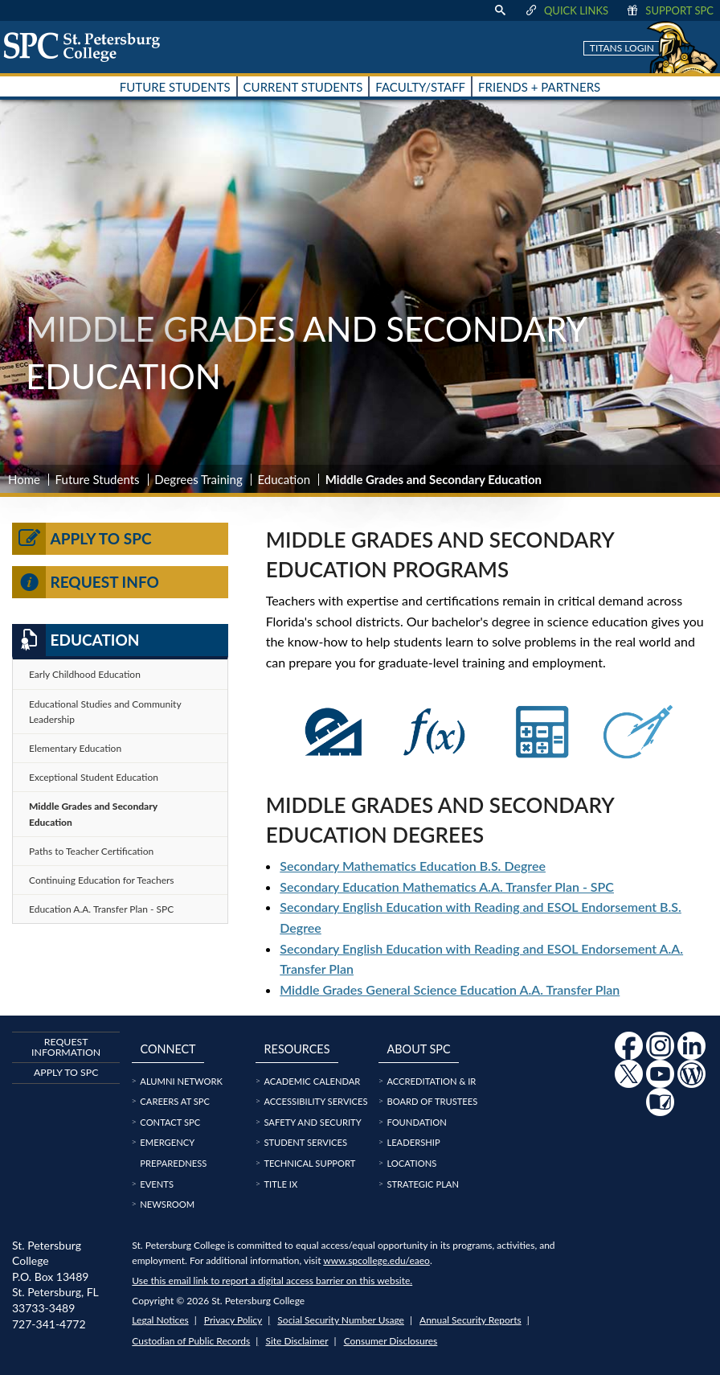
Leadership (413, 1142)
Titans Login (622, 48)
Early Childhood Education (85, 674)
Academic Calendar (312, 1081)
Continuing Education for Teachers (101, 880)
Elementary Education (75, 748)
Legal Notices (160, 1320)
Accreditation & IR (431, 1081)
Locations (411, 1163)
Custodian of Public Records (191, 1341)
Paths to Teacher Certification (91, 851)
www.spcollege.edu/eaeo (376, 1260)
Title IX (280, 1184)
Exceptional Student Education (93, 777)
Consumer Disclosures (391, 1341)
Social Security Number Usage (340, 1320)
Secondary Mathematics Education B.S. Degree (413, 865)
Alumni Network (181, 1081)
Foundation (416, 1122)
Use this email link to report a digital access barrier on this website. (272, 1280)
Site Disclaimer (296, 1341)
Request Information (65, 1046)
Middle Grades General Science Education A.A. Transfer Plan (450, 989)
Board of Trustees (432, 1101)
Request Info (85, 582)
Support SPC (669, 10)
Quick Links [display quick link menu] (566, 10)
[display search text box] (499, 10)
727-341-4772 (49, 1324)
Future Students (97, 479)
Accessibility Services (315, 1101)
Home (24, 479)
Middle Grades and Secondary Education (93, 813)
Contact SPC (170, 1122)
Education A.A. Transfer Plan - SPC (101, 909)
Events (157, 1184)
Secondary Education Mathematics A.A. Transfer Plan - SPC (447, 886)
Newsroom (167, 1204)
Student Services (305, 1142)
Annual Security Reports (470, 1320)
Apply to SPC (82, 539)
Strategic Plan (423, 1184)
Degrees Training (198, 479)
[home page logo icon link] (87, 46)
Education (283, 479)
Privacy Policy (233, 1320)
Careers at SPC (175, 1101)
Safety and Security (312, 1122)
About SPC (419, 1049)
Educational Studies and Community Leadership (105, 711)
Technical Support (309, 1163)
